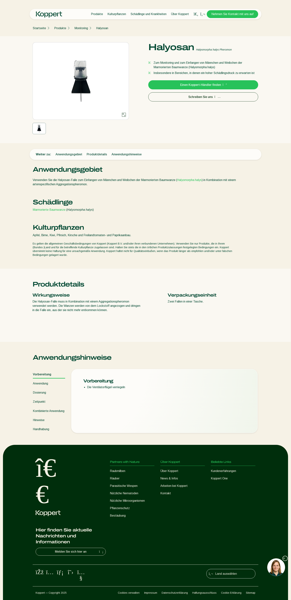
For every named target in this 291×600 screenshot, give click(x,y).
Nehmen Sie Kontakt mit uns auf (232, 14)
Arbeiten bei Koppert (174, 485)
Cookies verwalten (129, 592)
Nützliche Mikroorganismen (127, 500)
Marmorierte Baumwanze (49, 209)
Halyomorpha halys (189, 180)
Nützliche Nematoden (124, 493)
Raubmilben (117, 471)
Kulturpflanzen (116, 14)
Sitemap (250, 592)
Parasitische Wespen (124, 485)
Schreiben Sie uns (203, 96)
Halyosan (102, 28)
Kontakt (165, 493)
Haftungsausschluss (204, 592)
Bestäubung (118, 515)
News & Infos (169, 478)
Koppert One (219, 478)
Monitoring (81, 28)
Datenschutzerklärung (175, 592)
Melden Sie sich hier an (79, 552)
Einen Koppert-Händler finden (203, 84)
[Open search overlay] (196, 14)
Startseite (39, 28)
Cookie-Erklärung (231, 592)
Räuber (115, 478)
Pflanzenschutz (120, 508)
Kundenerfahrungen (223, 471)
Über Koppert (180, 14)
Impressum (150, 592)
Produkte (97, 14)
